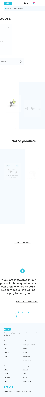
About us (25, 370)
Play (5, 345)
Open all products (23, 246)
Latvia (6, 370)
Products (15, 8)
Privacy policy (26, 381)
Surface (6, 352)
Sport (5, 348)
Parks (5, 356)
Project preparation (28, 345)
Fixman (9, 8)
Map (5, 381)
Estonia (6, 373)
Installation (26, 356)
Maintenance (26, 360)
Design (24, 348)
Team (24, 373)
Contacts (25, 377)
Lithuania (7, 377)
